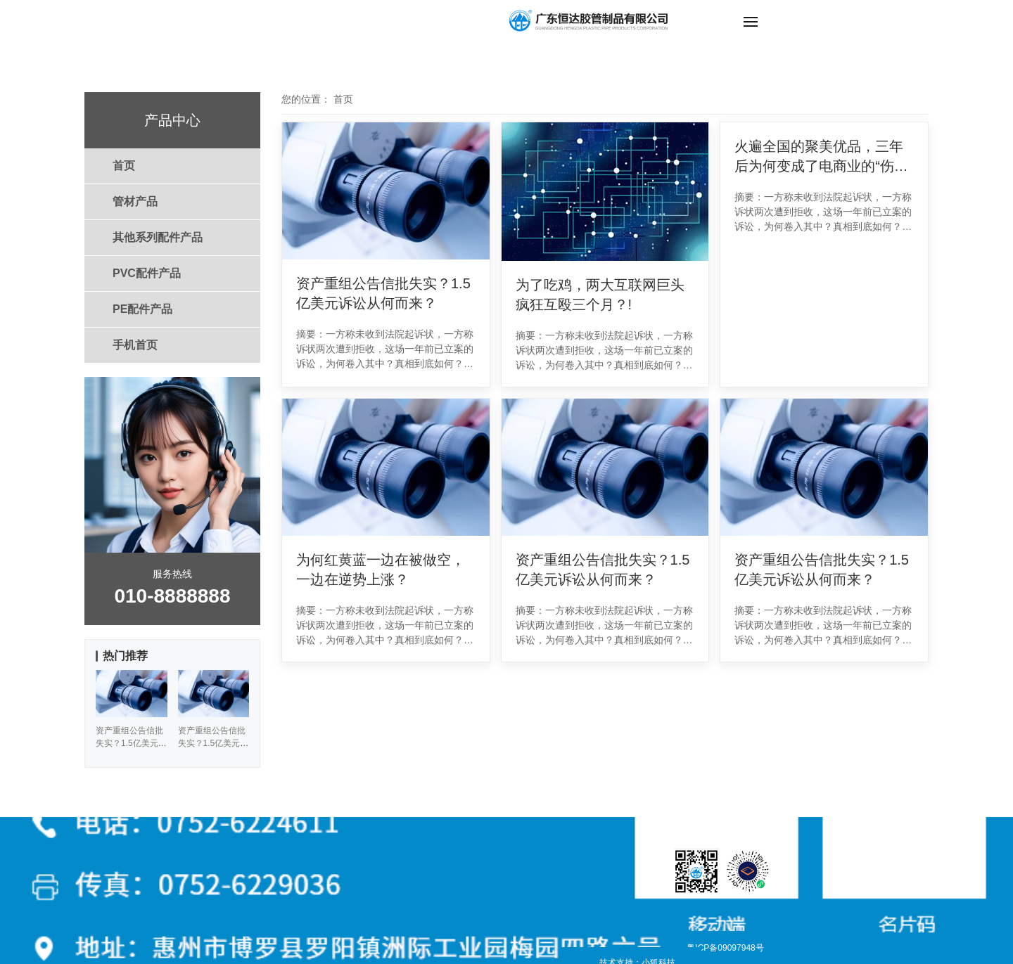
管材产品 (135, 201)
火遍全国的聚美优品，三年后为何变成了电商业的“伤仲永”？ (821, 157)
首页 (124, 166)
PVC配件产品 (147, 273)
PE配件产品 (142, 309)
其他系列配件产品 (158, 237)
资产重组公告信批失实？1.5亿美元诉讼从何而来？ (383, 293)
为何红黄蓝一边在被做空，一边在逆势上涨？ (380, 569)
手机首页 (135, 345)
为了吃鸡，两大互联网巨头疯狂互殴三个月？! (600, 294)
